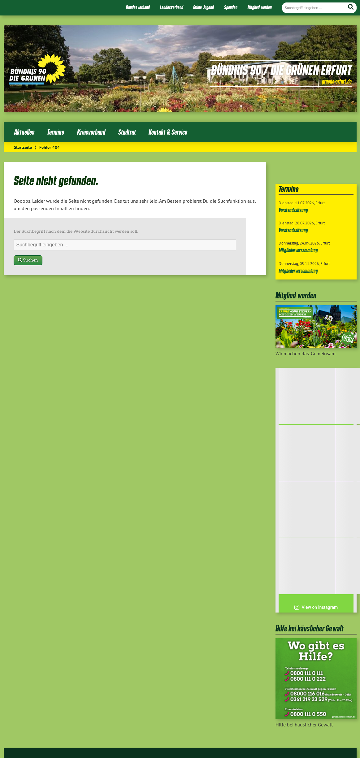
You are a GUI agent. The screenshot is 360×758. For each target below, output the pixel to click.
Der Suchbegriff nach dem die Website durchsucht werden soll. (76, 231)
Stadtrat (127, 132)
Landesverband (171, 7)
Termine (55, 132)
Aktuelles (24, 132)
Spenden (230, 7)
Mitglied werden (260, 7)
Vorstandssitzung (293, 210)
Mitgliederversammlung (298, 250)
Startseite (23, 147)
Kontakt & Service (168, 132)
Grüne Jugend (203, 7)
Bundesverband (138, 7)
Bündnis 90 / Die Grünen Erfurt (281, 69)
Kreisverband (91, 132)
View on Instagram (316, 607)
